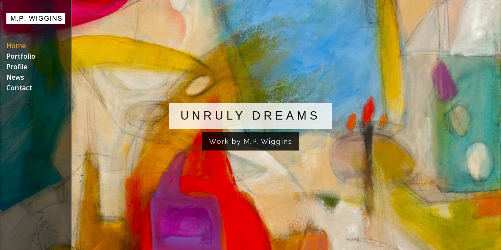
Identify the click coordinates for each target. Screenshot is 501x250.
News (15, 78)
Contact (19, 88)
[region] (250, 125)
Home (16, 46)
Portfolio (20, 57)
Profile (16, 67)
